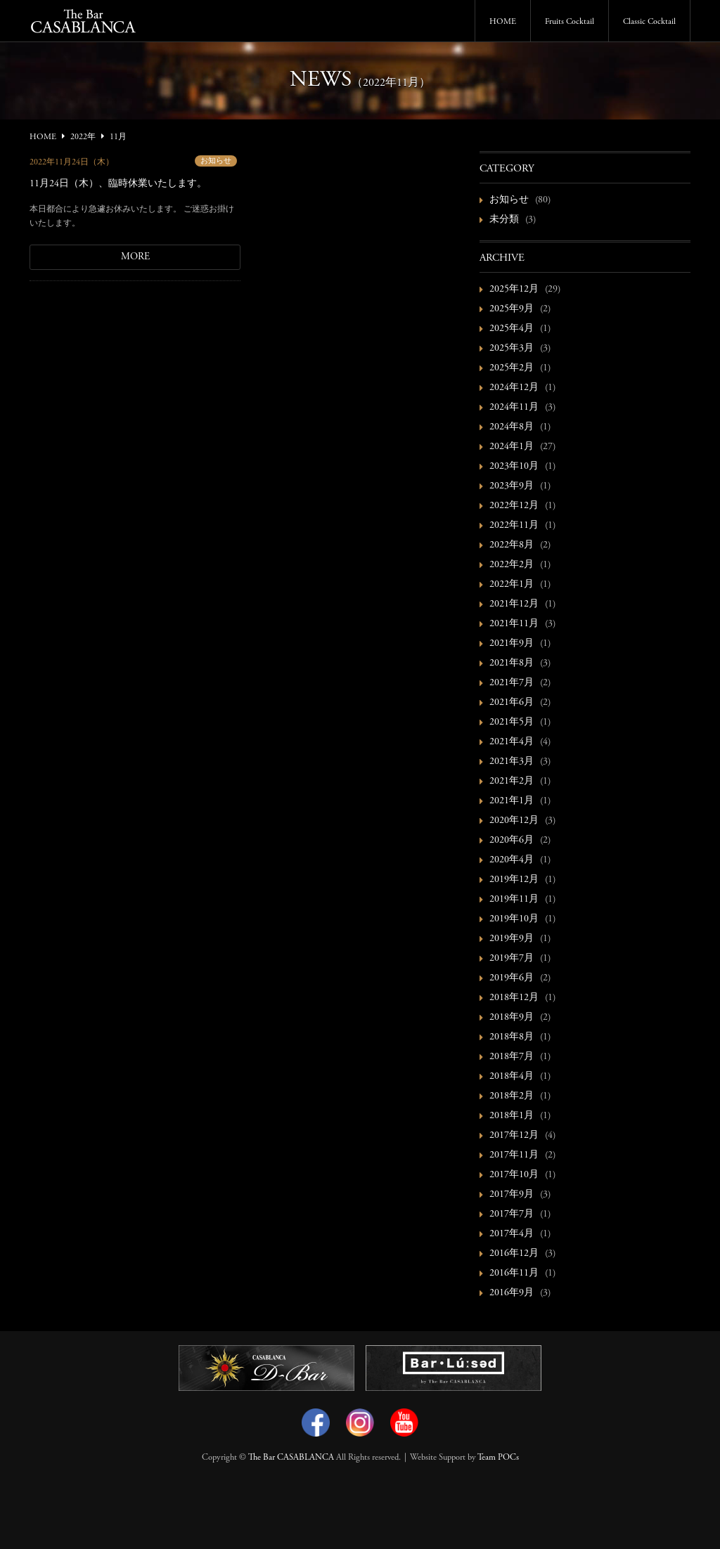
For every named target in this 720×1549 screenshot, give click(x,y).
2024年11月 (514, 408)
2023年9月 (511, 486)
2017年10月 (514, 1175)
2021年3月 (511, 762)
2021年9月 (511, 644)
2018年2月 (511, 1096)
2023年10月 (514, 467)
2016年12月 (514, 1254)
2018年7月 (511, 1057)
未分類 (504, 220)
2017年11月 (514, 1155)
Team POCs (498, 1457)
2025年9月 (511, 309)
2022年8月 (511, 545)
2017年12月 (514, 1136)
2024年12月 (514, 388)
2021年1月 (511, 801)
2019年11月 (514, 900)
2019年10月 (514, 919)
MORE (135, 257)
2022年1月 (511, 585)
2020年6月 (511, 840)
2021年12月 (514, 604)
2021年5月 (511, 722)
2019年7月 (511, 959)
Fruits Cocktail (569, 22)
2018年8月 (511, 1037)
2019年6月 (511, 978)
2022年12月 (514, 506)
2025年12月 (514, 289)
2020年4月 (511, 860)
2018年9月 (511, 1018)
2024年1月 (511, 447)
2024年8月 (511, 427)
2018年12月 (514, 998)
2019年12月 (514, 880)
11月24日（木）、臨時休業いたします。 (118, 184)
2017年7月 (511, 1214)
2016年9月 (511, 1293)
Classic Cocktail (649, 22)
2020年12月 (514, 821)
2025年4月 (511, 329)
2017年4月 (511, 1234)
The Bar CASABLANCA (291, 1457)
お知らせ (215, 161)
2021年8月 (511, 663)
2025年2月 (511, 368)
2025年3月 (511, 349)
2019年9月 (511, 939)
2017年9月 (511, 1195)
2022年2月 (511, 565)
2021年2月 (511, 781)
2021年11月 (514, 624)
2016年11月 (514, 1273)
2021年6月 (511, 703)
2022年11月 (514, 526)
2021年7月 (511, 683)
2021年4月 (511, 742)
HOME (502, 22)
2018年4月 (511, 1077)
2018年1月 (511, 1116)
